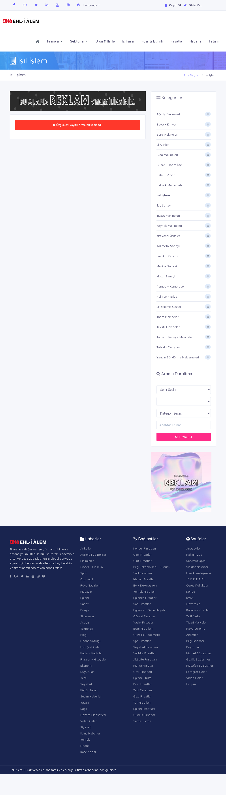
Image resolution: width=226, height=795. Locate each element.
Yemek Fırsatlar (144, 591)
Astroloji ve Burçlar (93, 554)
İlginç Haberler (90, 733)
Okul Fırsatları (142, 561)
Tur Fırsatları (142, 702)
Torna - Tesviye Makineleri (175, 337)
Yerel (83, 678)
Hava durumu (195, 628)
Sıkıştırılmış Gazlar (168, 306)
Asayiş (84, 622)
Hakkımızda (194, 554)
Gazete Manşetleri (93, 715)
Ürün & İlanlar (105, 41)
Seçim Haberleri (91, 696)
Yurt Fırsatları (142, 573)
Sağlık (84, 708)
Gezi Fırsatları (142, 696)
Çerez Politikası (197, 585)
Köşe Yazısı (88, 752)
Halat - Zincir (165, 175)
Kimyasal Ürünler (168, 236)
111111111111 (195, 579)
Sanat (84, 604)
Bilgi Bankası (195, 641)
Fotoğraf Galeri (90, 647)
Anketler (86, 548)
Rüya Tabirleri (90, 585)
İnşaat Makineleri (168, 215)
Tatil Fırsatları (142, 690)
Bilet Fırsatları (142, 684)
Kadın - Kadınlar (91, 653)
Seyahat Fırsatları (145, 647)
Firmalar (54, 41)
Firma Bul (183, 437)
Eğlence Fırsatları (145, 597)
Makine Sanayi (166, 266)
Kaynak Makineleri (169, 225)
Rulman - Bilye (166, 296)
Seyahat (86, 684)
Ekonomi (86, 665)
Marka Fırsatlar (143, 665)
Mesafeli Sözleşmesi (200, 665)
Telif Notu (193, 616)
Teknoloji (86, 628)
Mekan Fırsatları (144, 579)
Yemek (85, 739)
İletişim (214, 41)
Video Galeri (88, 721)
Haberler (196, 41)
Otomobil (86, 579)
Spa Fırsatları (142, 641)
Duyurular (87, 671)
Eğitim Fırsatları (144, 708)
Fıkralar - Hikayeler (93, 659)
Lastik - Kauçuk (167, 256)
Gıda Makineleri (167, 155)
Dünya (84, 610)
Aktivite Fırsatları (145, 659)
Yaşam (85, 702)
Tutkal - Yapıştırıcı (168, 347)
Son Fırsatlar (142, 604)
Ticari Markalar (196, 622)
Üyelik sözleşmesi (198, 573)
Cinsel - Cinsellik (91, 567)
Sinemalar (87, 616)
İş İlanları (128, 41)
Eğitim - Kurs (142, 678)
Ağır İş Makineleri (168, 114)
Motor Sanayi (165, 276)
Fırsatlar (177, 41)
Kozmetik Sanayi (168, 246)
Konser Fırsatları (144, 548)
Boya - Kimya (166, 124)
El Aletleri (163, 144)
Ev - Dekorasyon (145, 585)
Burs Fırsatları (143, 628)
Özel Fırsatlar (142, 554)
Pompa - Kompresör (170, 286)
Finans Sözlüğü (90, 641)
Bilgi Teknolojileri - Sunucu (151, 567)
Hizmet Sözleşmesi (199, 653)
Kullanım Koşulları (198, 610)
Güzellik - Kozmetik (146, 634)
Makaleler (87, 561)
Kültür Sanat (89, 690)
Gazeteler (193, 604)
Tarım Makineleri (167, 317)
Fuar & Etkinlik (152, 41)
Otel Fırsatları (142, 671)
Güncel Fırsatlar (144, 616)
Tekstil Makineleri (168, 327)
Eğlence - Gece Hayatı (149, 610)
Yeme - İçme (142, 721)
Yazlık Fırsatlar (143, 622)
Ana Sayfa (191, 75)
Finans (84, 745)
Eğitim (84, 597)
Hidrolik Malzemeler (170, 185)
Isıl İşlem (163, 195)
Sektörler (79, 41)
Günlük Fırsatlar (144, 715)
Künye (190, 591)
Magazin (86, 591)
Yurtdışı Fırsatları (144, 653)
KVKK (190, 597)
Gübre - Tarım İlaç (169, 165)
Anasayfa (193, 548)
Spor (83, 573)
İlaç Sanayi (163, 205)
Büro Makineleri (167, 134)
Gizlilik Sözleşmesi (198, 659)
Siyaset (85, 727)
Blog (83, 634)
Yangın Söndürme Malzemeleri (177, 357)
